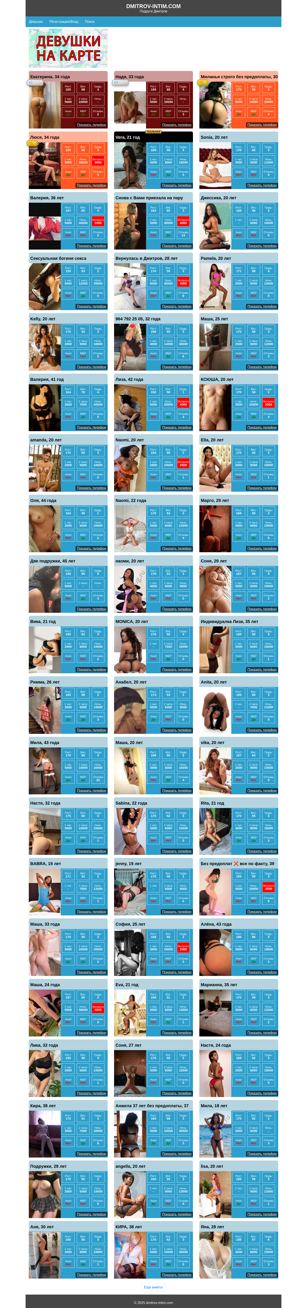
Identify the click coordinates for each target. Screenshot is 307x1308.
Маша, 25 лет (214, 319)
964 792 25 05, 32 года (138, 319)
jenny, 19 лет (129, 863)
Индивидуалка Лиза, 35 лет (229, 621)
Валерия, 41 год (47, 379)
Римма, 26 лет (45, 682)
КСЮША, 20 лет (217, 379)
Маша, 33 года (45, 924)
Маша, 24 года (45, 984)
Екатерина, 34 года (50, 76)
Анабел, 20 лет (131, 682)
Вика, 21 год (43, 621)
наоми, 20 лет (130, 561)
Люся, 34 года (44, 137)
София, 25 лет (130, 924)
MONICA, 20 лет (132, 621)
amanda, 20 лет (46, 440)
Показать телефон (91, 125)
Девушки (36, 21)
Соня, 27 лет (129, 1045)
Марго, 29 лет (215, 500)
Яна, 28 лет (212, 1226)
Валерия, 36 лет (47, 197)
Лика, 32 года (44, 1045)
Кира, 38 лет (43, 1105)
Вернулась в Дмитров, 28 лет (147, 258)
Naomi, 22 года (131, 500)
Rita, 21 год (212, 803)
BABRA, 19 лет (45, 863)
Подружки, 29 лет (48, 1166)
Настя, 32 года (45, 803)
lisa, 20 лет (212, 1166)
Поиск (89, 21)
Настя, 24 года (216, 1045)
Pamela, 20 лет (216, 258)
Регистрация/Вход (64, 21)
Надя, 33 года (130, 76)
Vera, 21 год (128, 137)
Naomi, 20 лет (130, 440)
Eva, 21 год (127, 984)
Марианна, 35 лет (219, 984)
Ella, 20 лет (212, 440)
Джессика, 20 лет (218, 197)
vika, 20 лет (212, 742)
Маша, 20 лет (129, 742)
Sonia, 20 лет (214, 137)
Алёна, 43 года (216, 924)
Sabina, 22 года (131, 803)
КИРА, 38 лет (129, 1226)
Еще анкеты (153, 1287)
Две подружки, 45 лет (52, 561)
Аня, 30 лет (42, 1226)
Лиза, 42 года (129, 379)
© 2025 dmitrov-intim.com (153, 1303)
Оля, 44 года (43, 500)
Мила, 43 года (44, 742)
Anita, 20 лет (214, 682)
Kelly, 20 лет (42, 319)
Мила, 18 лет (214, 1105)
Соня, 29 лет (214, 561)
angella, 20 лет (131, 1166)
